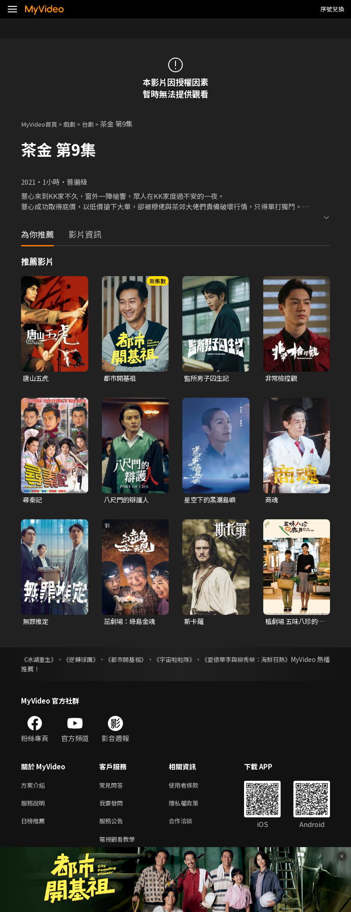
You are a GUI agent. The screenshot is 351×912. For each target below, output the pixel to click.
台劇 (96, 123)
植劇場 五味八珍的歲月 (293, 623)
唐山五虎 (36, 378)
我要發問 (113, 806)
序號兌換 (332, 9)
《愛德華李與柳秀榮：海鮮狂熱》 (282, 661)
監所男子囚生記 (208, 378)
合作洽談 (188, 826)
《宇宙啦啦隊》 (200, 661)
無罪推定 (36, 623)
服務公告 (113, 826)
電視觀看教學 (119, 845)
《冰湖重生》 (40, 661)
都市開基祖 (121, 378)
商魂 (272, 501)
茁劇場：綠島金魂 (131, 623)
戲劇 (76, 123)
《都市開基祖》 (143, 661)
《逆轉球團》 (90, 661)
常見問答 (113, 787)
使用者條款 (191, 787)
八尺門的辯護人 (128, 501)
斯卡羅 (194, 623)
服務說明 (34, 806)
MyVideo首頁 (42, 123)
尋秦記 (33, 501)
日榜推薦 (34, 826)
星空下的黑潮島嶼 (211, 501)
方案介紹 (34, 787)
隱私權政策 (191, 806)
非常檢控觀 (282, 378)
